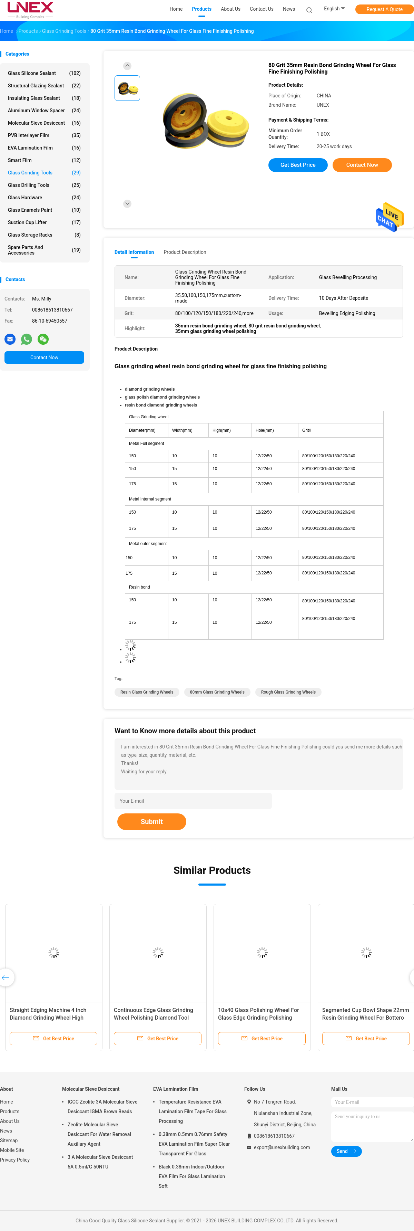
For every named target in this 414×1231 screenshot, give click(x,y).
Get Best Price (298, 165)
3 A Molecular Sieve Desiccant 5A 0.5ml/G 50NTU (100, 1162)
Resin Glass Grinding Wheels (147, 692)
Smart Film (44, 160)
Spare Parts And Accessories (44, 250)
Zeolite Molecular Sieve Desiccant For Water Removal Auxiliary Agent (99, 1134)
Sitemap (9, 1140)
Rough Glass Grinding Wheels (288, 692)
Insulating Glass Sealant (44, 98)
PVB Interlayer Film (44, 135)
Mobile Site (12, 1150)
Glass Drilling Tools (44, 185)
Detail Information (134, 252)
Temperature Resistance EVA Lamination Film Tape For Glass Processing (193, 1111)
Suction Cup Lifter (44, 222)
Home (6, 1102)
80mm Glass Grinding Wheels (217, 692)
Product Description (185, 252)
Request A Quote (385, 9)
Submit (152, 822)
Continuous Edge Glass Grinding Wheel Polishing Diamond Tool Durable (153, 1018)
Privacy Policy (15, 1160)
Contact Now (44, 357)
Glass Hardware (44, 197)
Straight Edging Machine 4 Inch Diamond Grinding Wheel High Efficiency (48, 1018)
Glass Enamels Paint (44, 210)
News (6, 1131)
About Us (10, 1121)
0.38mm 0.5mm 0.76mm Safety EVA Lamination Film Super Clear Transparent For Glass (194, 1144)
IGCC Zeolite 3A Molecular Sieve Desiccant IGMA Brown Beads (102, 1106)
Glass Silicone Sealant (44, 73)
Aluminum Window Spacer (44, 110)
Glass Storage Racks (44, 234)
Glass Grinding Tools (44, 172)
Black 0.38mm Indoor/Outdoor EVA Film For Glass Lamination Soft (192, 1176)
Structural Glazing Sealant (44, 85)
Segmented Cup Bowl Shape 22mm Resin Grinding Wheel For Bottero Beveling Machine (365, 1018)
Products (9, 1111)
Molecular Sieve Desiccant (44, 123)
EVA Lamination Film (44, 147)
